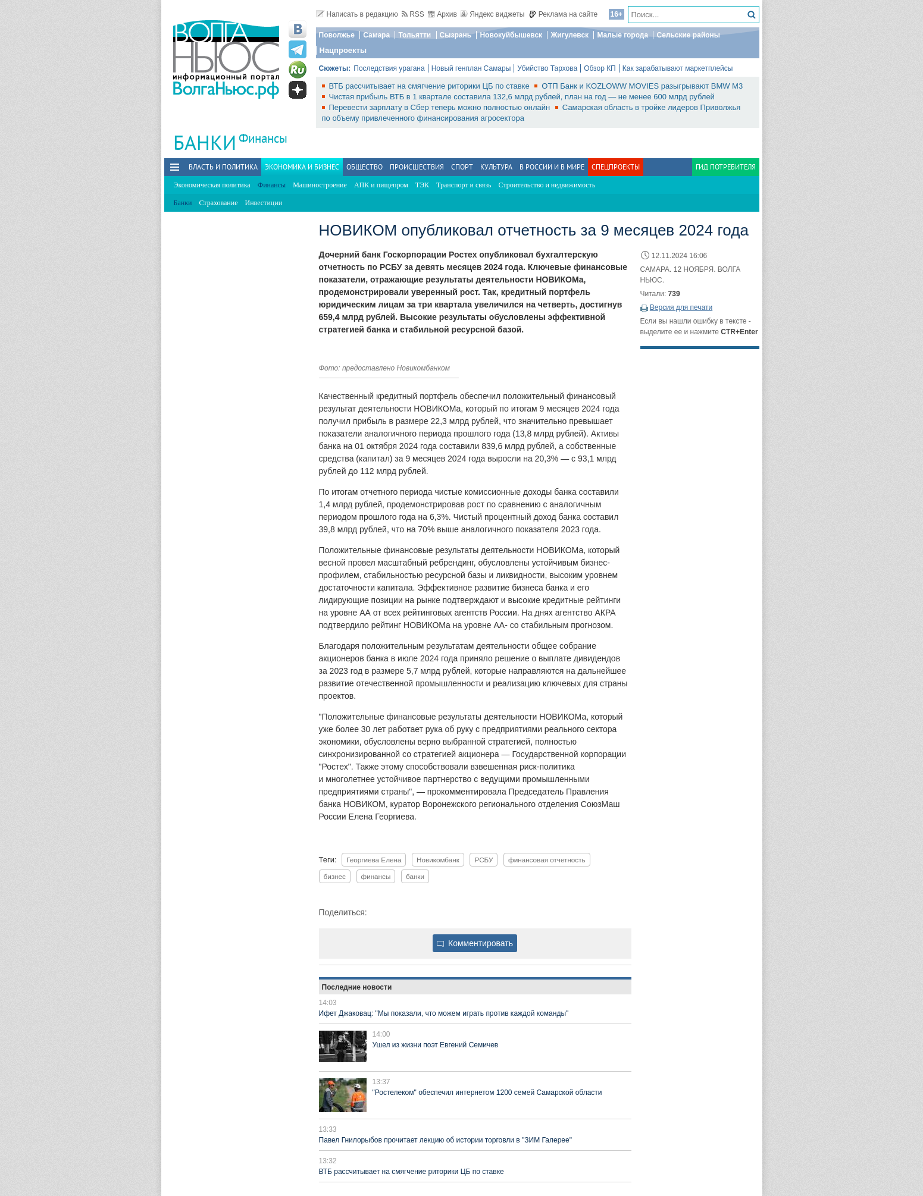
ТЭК (422, 185)
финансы (376, 876)
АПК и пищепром (381, 185)
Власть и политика (223, 166)
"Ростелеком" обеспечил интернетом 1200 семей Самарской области (487, 1092)
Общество (364, 166)
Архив (442, 14)
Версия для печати (681, 307)
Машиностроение (320, 185)
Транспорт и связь (463, 185)
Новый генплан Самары (471, 68)
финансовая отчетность (547, 860)
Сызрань (456, 35)
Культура (496, 166)
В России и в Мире (552, 166)
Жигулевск (569, 35)
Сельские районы (688, 35)
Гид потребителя (726, 166)
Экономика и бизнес (302, 166)
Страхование (218, 203)
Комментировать (475, 943)
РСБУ (483, 860)
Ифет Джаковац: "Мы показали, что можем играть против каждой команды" (444, 1013)
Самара (376, 35)
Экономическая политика (212, 185)
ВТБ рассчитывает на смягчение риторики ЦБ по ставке (430, 85)
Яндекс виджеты (492, 14)
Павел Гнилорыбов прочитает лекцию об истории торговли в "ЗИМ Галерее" (445, 1140)
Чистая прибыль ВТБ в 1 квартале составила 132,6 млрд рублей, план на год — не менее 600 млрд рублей (522, 96)
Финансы (263, 138)
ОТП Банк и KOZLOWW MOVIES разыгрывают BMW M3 (642, 85)
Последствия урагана (388, 68)
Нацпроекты (343, 50)
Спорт (462, 166)
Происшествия (417, 166)
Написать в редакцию (357, 14)
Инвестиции (264, 203)
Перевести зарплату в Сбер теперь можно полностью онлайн (440, 107)
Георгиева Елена (373, 860)
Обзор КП (600, 68)
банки (415, 876)
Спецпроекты (616, 166)
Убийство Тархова (547, 68)
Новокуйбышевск (511, 35)
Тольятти (414, 35)
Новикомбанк (438, 860)
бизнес (335, 876)
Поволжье (337, 35)
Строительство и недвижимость (547, 185)
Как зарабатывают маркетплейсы (677, 68)
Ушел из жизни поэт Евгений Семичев (436, 1045)
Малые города (622, 35)
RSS (413, 14)
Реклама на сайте (563, 14)
